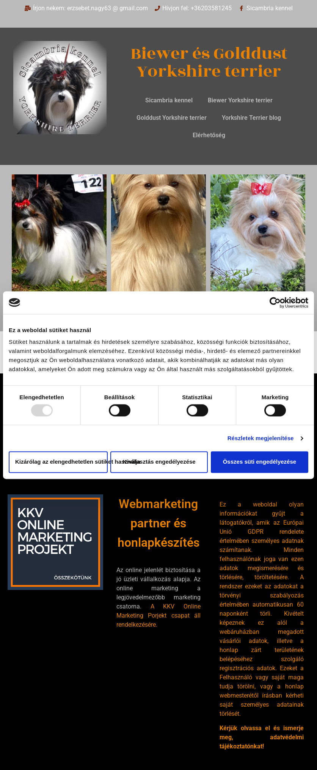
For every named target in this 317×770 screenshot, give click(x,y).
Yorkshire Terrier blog (251, 117)
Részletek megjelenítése (261, 438)
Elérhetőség (209, 135)
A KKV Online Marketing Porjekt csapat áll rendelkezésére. (158, 615)
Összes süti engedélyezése (259, 462)
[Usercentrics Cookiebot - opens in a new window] (275, 302)
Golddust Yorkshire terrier (172, 117)
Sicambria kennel (169, 100)
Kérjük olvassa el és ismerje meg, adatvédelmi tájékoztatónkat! (262, 737)
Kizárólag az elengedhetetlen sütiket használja (61, 462)
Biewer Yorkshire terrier (240, 100)
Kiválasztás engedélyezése (159, 462)
